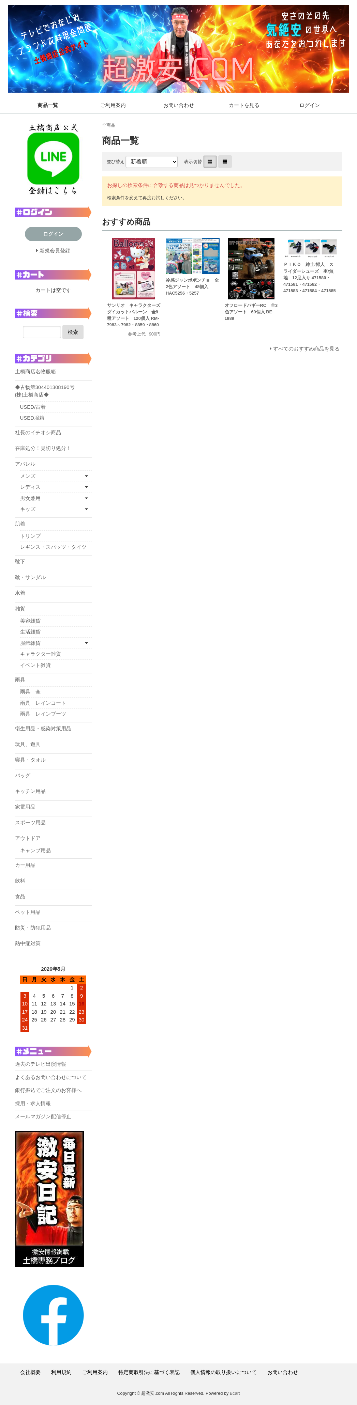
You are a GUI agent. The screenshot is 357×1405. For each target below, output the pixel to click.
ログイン (309, 105)
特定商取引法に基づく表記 (149, 1372)
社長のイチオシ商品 (38, 432)
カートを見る (244, 105)
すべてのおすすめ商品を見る (306, 349)
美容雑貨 (30, 621)
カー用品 (25, 865)
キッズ (27, 509)
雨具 (20, 680)
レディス (30, 487)
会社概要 (30, 1372)
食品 (20, 896)
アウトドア (28, 838)
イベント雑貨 (35, 665)
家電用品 (25, 807)
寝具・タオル (30, 760)
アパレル (25, 464)
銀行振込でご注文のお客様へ (48, 1090)
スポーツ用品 (30, 822)
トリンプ (30, 536)
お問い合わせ (178, 105)
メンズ (27, 476)
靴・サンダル (30, 577)
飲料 (20, 881)
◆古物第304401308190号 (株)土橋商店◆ (45, 391)
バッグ (22, 775)
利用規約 (61, 1372)
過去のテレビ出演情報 (40, 1064)
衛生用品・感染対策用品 (43, 728)
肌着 (20, 524)
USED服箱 (32, 418)
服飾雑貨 (30, 643)
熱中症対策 (28, 943)
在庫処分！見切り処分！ (43, 448)
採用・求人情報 (33, 1103)
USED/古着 (33, 407)
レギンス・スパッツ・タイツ (53, 547)
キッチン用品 (30, 791)
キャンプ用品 (35, 850)
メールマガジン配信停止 (43, 1116)
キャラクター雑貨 (40, 654)
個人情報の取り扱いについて (223, 1372)
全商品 (108, 125)
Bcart (235, 1393)
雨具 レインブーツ (43, 714)
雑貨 (20, 608)
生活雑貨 (30, 632)
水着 (20, 593)
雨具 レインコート (43, 703)
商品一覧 (48, 105)
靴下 (20, 561)
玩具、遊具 (28, 744)
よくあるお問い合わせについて (51, 1077)
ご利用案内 (113, 105)
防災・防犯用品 (33, 928)
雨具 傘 (30, 691)
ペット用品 (28, 912)
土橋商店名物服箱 (35, 371)
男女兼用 (30, 498)
